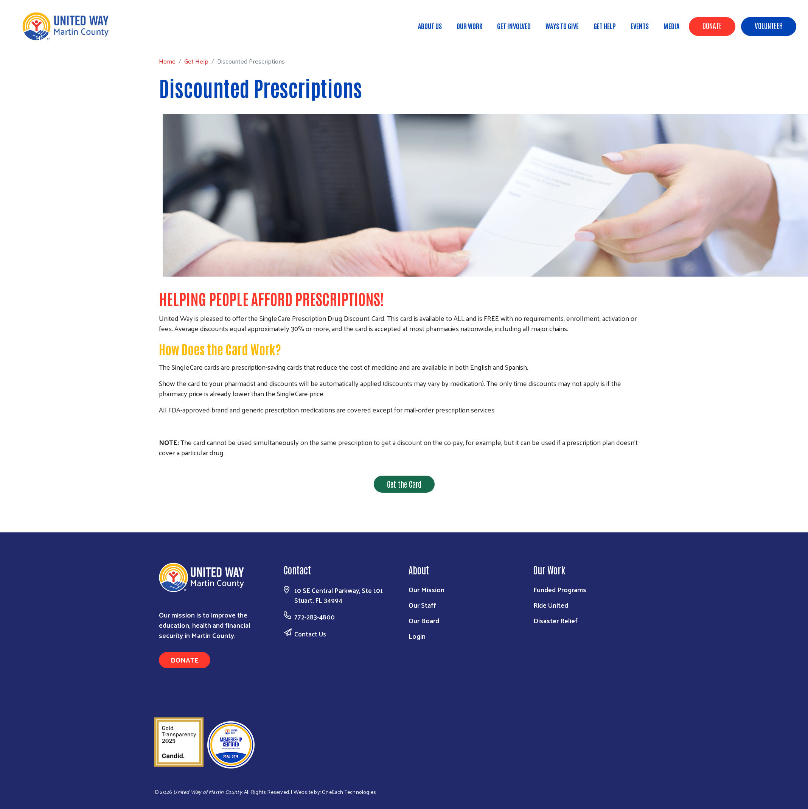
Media (671, 25)
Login (417, 636)
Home (44, 38)
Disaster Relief (555, 620)
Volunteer (769, 25)
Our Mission (426, 589)
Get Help (605, 25)
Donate (712, 25)
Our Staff (422, 605)
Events (640, 25)
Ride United (550, 605)
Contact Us (310, 633)
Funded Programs (559, 589)
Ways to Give (562, 25)
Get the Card (404, 484)
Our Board (424, 620)
